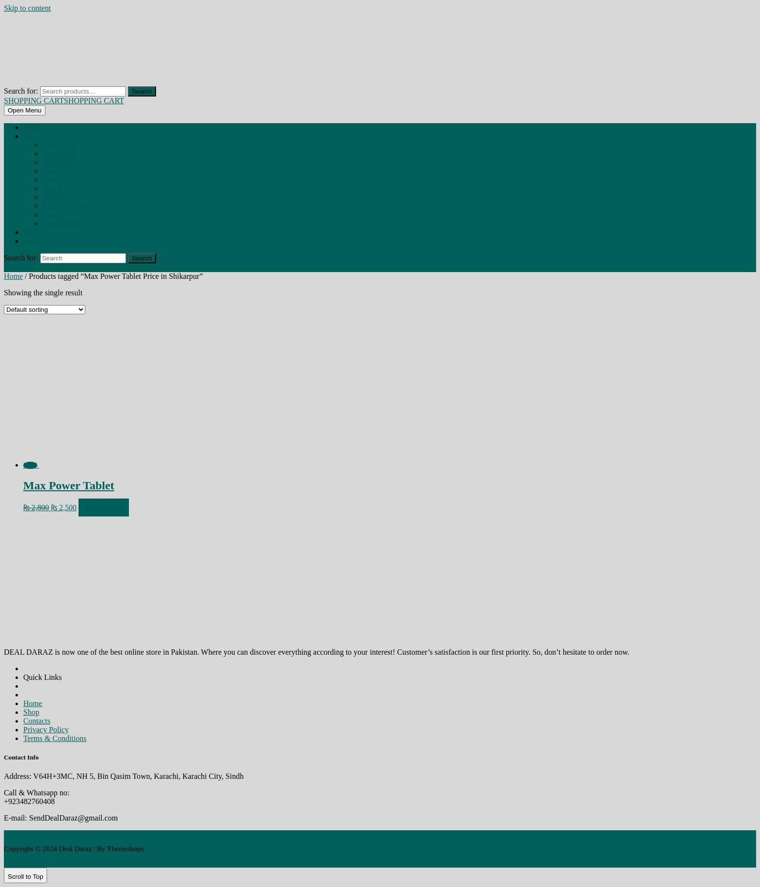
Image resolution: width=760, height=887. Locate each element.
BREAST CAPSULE (59, 154)
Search (142, 91)
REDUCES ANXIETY (61, 224)
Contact (31, 241)
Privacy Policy (46, 730)
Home (29, 128)
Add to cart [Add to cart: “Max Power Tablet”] (103, 507)
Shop (28, 136)
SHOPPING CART (64, 101)
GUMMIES (53, 197)
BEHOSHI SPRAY (59, 145)
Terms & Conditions (54, 738)
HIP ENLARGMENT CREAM (68, 206)
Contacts (36, 721)
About (29, 232)
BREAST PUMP (57, 180)
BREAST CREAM (57, 163)
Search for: (21, 91)
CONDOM (52, 189)
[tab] (25, 110)
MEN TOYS (53, 215)
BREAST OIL (53, 171)
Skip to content (27, 8)
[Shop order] (44, 309)
